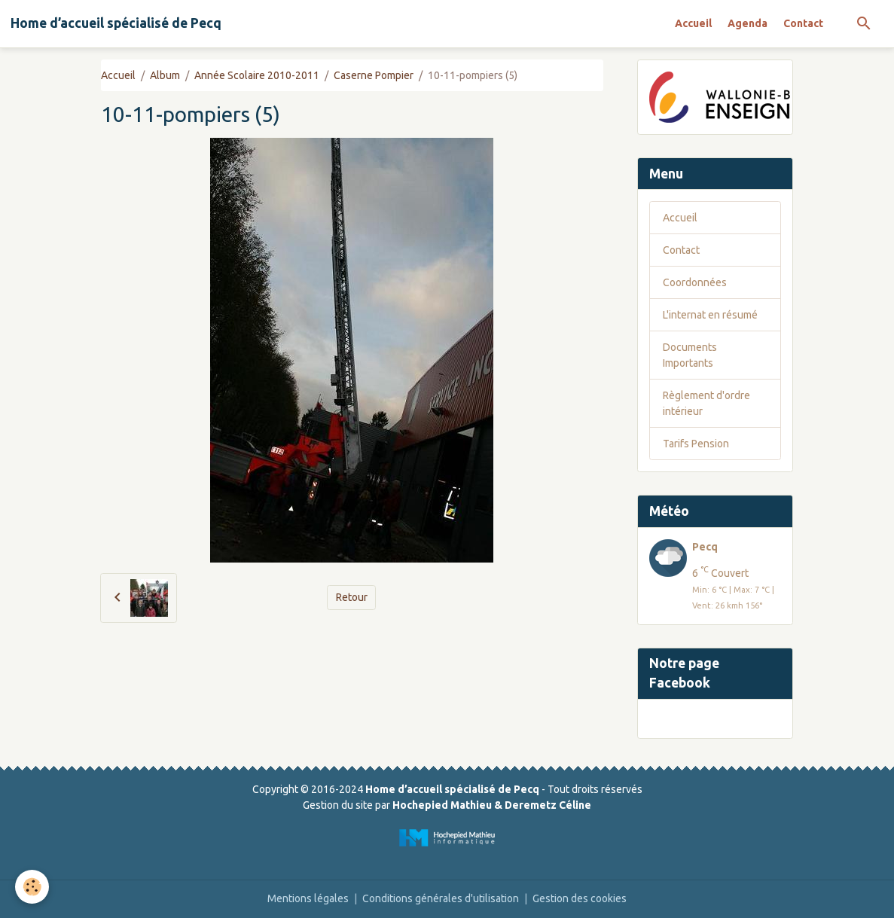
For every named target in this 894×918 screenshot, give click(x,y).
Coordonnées (695, 282)
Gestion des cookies (579, 898)
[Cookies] (32, 887)
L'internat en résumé (710, 315)
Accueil (693, 23)
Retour (352, 597)
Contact (803, 23)
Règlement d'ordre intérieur (706, 403)
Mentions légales (308, 898)
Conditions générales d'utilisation (440, 898)
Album (165, 75)
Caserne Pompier (373, 75)
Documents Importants (690, 355)
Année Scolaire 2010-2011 (256, 75)
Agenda (747, 23)
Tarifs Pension (696, 444)
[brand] (116, 23)
